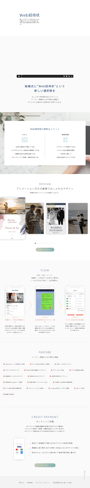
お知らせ (21, 483)
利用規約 (30, 483)
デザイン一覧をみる (45, 249)
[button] (35, 243)
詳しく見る (45, 465)
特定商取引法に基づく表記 (62, 483)
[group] (23, 218)
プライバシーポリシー (43, 483)
